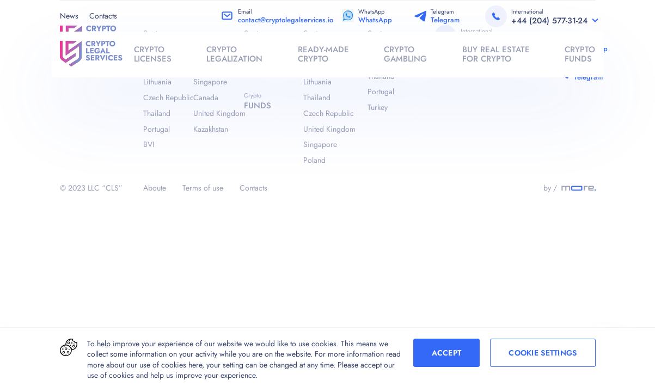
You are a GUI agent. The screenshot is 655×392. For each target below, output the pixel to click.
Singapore (210, 81)
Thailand (156, 113)
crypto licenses (153, 54)
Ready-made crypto (323, 54)
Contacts (103, 15)
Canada (205, 97)
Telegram (445, 20)
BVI (148, 144)
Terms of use (202, 187)
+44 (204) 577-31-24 (549, 21)
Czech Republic (168, 97)
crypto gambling (405, 54)
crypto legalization (234, 54)
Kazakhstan (210, 129)
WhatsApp (375, 20)
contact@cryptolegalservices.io (285, 20)
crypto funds (580, 54)
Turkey (378, 107)
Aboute (154, 187)
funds (257, 106)
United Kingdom (218, 113)
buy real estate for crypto (496, 54)
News (69, 15)
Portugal (156, 129)
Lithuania (157, 81)
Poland (314, 160)
